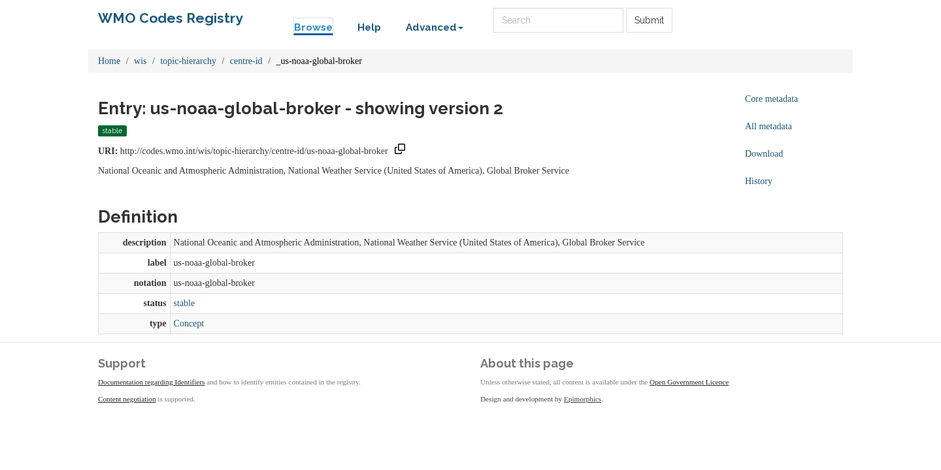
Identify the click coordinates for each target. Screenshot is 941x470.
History (758, 181)
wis (140, 61)
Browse (313, 27)
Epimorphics (582, 399)
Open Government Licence (689, 382)
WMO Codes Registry (170, 18)
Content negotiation (127, 399)
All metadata (768, 126)
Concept (189, 323)
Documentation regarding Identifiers (151, 382)
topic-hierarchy (188, 61)
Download (764, 154)
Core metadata (771, 99)
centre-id (246, 61)
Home (109, 61)
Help (369, 27)
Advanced (434, 27)
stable (184, 303)
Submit (649, 20)
